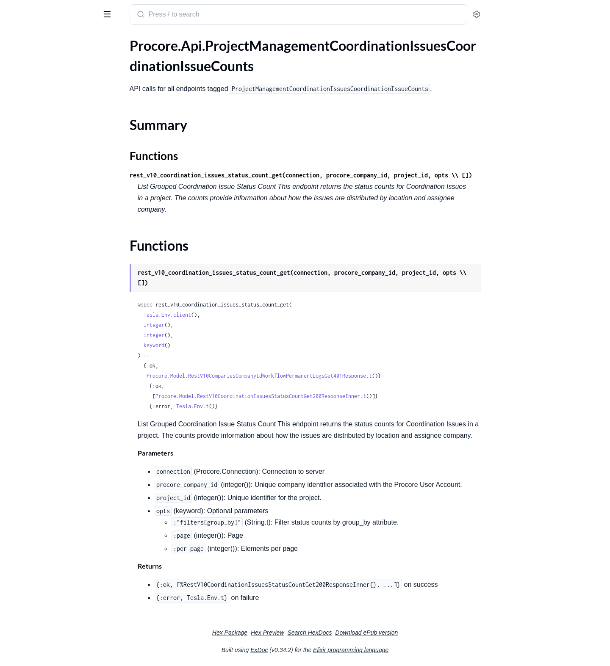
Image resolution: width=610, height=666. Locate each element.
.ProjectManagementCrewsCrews (55, 211)
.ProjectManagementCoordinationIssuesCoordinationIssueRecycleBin (60, 143)
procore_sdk (29, 10)
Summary (28, 72)
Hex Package (293, 632)
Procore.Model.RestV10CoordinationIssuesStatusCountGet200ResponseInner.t (324, 396)
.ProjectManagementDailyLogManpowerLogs (60, 383)
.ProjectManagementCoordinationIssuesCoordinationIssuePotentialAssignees (60, 120)
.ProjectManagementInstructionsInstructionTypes (60, 623)
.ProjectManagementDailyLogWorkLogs (60, 497)
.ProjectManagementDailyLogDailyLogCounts (60, 291)
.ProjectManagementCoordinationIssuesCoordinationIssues (60, 189)
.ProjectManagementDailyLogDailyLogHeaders (60, 303)
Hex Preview (331, 632)
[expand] (119, 57)
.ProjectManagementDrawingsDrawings (60, 554)
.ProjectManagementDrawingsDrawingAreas (60, 520)
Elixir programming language (414, 650)
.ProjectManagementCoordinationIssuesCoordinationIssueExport (60, 97)
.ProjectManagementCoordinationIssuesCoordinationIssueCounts (60, 57)
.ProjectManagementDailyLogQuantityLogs (60, 429)
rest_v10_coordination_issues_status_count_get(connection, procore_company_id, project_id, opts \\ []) (364, 175)
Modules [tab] (47, 39)
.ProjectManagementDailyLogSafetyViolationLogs (60, 440)
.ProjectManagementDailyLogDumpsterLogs (60, 360)
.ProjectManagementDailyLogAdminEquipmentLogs (60, 234)
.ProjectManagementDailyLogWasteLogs (60, 463)
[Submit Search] (203, 15)
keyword (217, 345)
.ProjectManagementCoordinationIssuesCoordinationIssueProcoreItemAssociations (60, 131)
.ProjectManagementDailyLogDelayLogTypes (60, 326)
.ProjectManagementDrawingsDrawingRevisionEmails (60, 543)
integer (217, 325)
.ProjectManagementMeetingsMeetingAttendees (60, 646)
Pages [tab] (15, 39)
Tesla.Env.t (256, 406)
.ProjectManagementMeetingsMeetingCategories (60, 657)
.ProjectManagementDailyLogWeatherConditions (60, 474)
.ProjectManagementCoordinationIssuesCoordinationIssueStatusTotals (60, 166)
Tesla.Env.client (231, 315)
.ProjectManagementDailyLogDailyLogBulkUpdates (60, 269)
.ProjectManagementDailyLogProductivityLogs (60, 417)
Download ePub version (430, 632)
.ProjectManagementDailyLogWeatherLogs (60, 486)
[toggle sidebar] (116, 13)
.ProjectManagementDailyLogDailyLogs (60, 314)
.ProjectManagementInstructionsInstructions (60, 634)
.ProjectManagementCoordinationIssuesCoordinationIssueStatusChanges (60, 154)
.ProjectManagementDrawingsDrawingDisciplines (60, 532)
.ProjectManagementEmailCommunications (60, 577)
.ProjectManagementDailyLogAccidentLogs (60, 223)
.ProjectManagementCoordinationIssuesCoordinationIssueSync (60, 177)
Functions (28, 82)
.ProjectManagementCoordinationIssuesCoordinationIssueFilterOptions (60, 109)
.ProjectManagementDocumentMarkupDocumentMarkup (60, 509)
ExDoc (322, 650)
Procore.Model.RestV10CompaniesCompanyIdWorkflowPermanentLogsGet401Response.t (322, 376)
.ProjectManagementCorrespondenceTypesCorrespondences (60, 200)
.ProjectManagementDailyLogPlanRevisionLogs (60, 406)
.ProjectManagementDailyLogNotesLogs (60, 394)
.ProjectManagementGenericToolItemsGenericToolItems (60, 612)
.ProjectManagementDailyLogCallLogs (60, 246)
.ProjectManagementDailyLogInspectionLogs (60, 372)
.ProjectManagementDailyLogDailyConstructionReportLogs (60, 257)
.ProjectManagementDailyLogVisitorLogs (60, 452)
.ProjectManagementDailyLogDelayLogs (60, 337)
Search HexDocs (373, 632)
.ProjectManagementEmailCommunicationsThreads (60, 589)
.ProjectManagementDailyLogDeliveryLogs (60, 349)
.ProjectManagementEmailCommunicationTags (60, 566)
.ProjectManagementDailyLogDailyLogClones (60, 280)
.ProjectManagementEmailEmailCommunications (60, 600)
